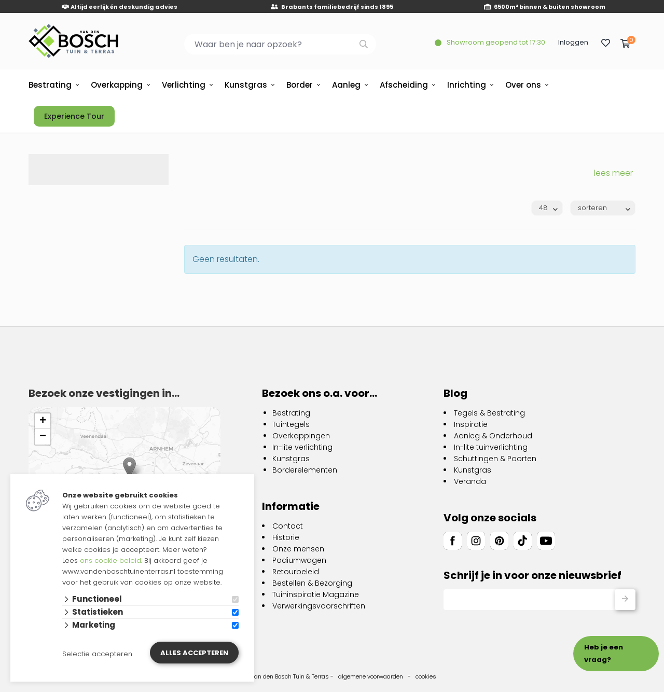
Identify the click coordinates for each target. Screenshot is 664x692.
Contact (287, 526)
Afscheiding (404, 84)
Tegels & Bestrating (489, 413)
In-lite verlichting (302, 447)
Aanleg (346, 84)
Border (299, 84)
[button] (129, 467)
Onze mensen (298, 549)
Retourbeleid (295, 571)
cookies (426, 676)
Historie (285, 537)
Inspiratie (471, 424)
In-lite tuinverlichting (491, 447)
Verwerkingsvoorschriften (318, 606)
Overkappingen (301, 436)
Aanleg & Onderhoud (493, 436)
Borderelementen (304, 470)
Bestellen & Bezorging (312, 583)
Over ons (523, 84)
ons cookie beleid (110, 560)
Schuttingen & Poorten (495, 458)
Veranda (470, 481)
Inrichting (466, 84)
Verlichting (183, 84)
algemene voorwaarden (370, 676)
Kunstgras (246, 84)
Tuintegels (291, 424)
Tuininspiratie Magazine (315, 594)
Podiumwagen (299, 560)
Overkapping (117, 84)
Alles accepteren (194, 653)
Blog (455, 393)
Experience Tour (74, 116)
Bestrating (50, 84)
